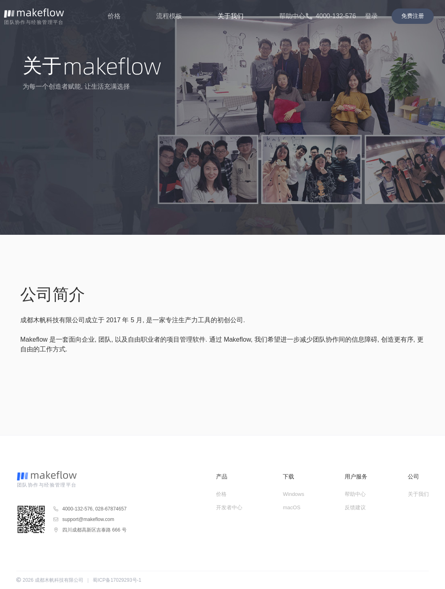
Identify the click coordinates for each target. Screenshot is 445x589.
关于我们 (418, 494)
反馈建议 (355, 507)
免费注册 (412, 16)
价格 (221, 494)
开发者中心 (229, 507)
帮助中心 (355, 494)
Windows (293, 494)
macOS (291, 507)
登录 (371, 16)
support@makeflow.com (88, 519)
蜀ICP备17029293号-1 (117, 580)
